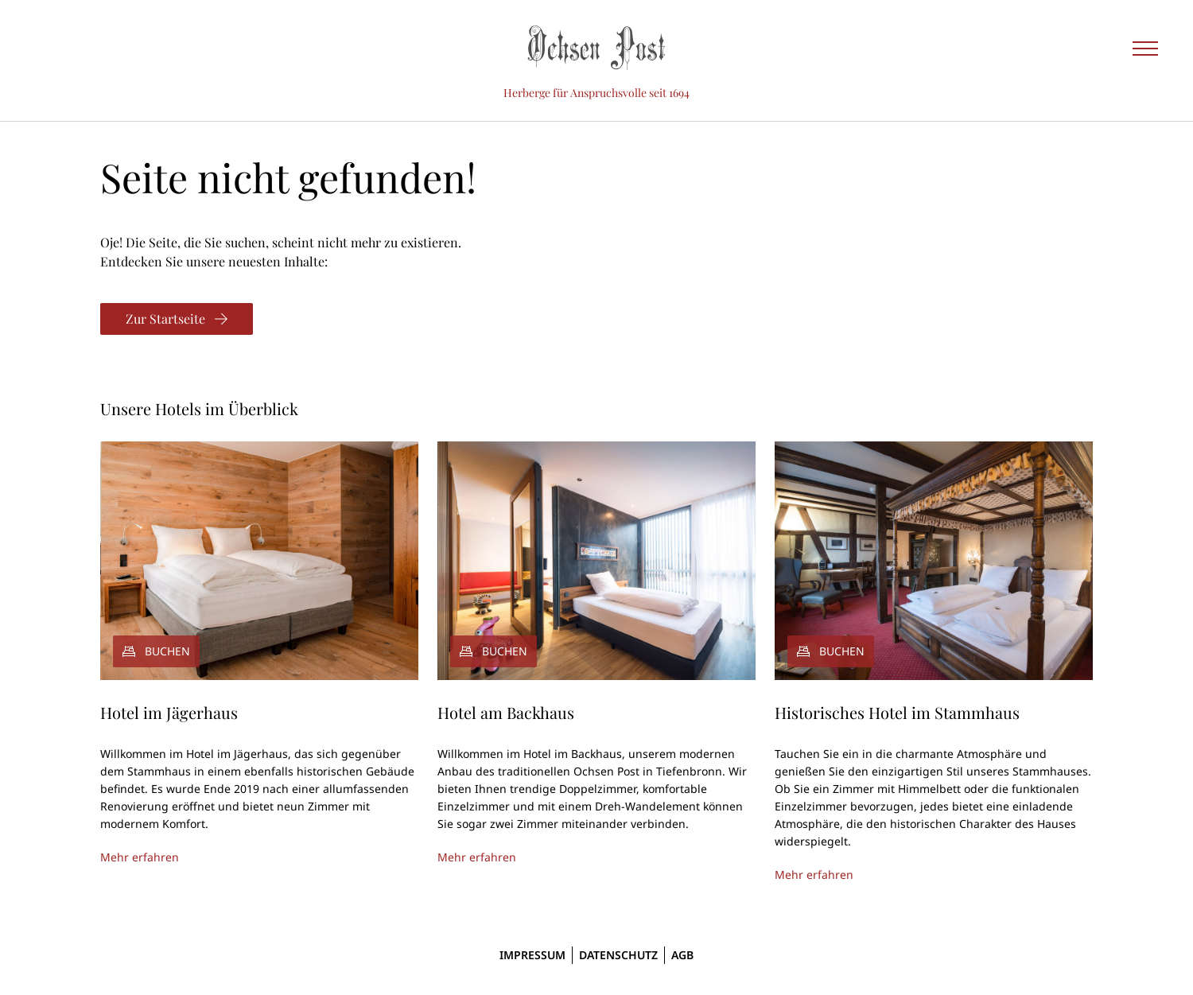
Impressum (532, 954)
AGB (682, 954)
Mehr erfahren (139, 857)
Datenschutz (618, 954)
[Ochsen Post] (596, 47)
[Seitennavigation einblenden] (1145, 47)
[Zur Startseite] (176, 319)
